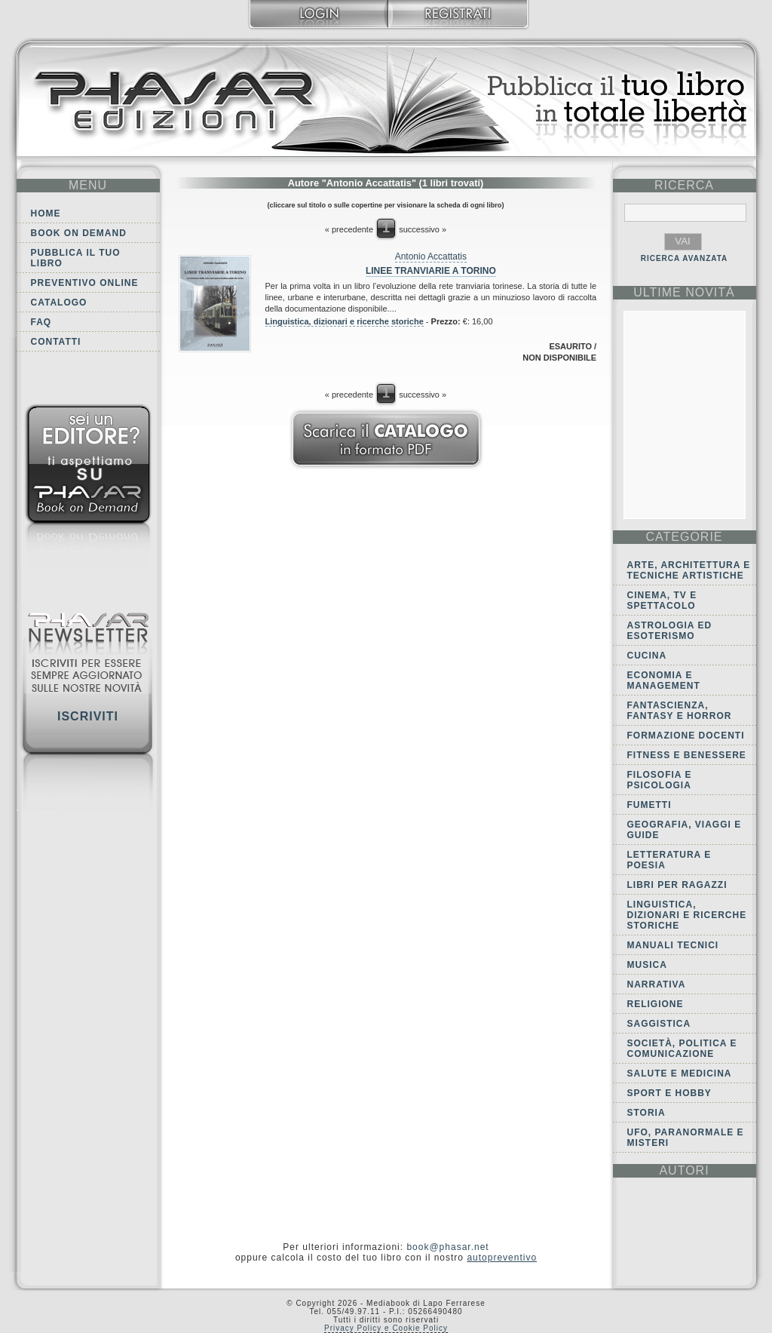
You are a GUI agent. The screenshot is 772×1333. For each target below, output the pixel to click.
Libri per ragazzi (677, 885)
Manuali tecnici (673, 945)
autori (684, 1170)
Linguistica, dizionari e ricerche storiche (344, 321)
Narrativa (656, 984)
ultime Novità (684, 292)
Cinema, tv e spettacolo (662, 600)
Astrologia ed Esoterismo (669, 630)
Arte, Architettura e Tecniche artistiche (689, 570)
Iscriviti (87, 716)
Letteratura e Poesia (669, 860)
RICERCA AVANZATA (684, 258)
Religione (655, 1004)
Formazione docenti (686, 735)
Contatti (56, 341)
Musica (647, 965)
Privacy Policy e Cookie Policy (386, 1328)
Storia (646, 1112)
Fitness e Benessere (686, 755)
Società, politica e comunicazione (682, 1048)
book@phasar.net (447, 1247)
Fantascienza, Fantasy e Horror (679, 710)
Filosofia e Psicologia (659, 780)
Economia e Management (663, 680)
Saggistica (659, 1023)
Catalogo (59, 302)
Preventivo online (85, 283)
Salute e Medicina (679, 1073)
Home (46, 213)
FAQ (41, 322)
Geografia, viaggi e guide (684, 829)
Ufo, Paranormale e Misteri (685, 1137)
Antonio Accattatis (431, 256)
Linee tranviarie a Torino (431, 271)
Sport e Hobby (669, 1093)
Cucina (647, 655)
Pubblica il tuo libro (76, 258)
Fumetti (649, 805)
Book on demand (79, 233)
